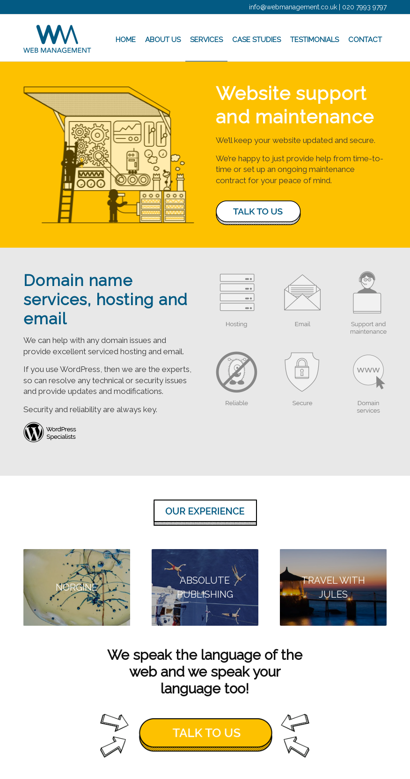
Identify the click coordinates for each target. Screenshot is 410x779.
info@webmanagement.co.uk (293, 7)
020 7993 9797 (364, 7)
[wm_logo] (57, 37)
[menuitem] (125, 37)
